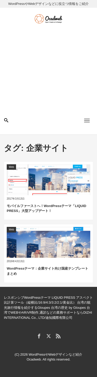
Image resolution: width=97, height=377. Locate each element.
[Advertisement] (48, 75)
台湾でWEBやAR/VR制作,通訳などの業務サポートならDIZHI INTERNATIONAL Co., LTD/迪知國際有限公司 (48, 313)
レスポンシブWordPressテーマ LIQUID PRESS (39, 297)
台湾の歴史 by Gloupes (68, 308)
